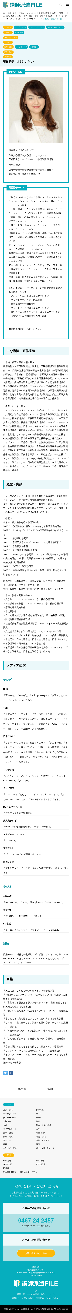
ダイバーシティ (10, 1117)
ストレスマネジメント (55, 27)
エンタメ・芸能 (10, 1148)
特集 (43, 1294)
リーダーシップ (20, 27)
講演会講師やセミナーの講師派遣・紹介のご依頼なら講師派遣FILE (29, 1309)
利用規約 (40, 1298)
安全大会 (8, 57)
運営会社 (16, 1298)
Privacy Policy (52, 1298)
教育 (8, 32)
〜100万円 (7, 1164)
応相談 (6, 1168)
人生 (8, 42)
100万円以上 (41, 1164)
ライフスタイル (10, 1129)
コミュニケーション (37, 27)
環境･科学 (40, 1133)
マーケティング (10, 1114)
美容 (5, 1144)
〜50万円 (40, 1161)
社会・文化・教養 (10, 38)
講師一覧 (21, 1294)
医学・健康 (8, 47)
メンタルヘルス (21, 47)
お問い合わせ (28, 1298)
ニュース (51, 1294)
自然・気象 (8, 1137)
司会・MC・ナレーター (46, 1148)
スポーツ (7, 1125)
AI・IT (38, 1114)
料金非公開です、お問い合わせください (20, 1172)
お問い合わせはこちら (36, 1253)
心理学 (34, 47)
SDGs (38, 1117)
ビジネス (8, 27)
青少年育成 (19, 32)
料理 (38, 1144)
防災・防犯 (8, 52)
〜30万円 (7, 1161)
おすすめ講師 (33, 1294)
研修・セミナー (42, 1140)
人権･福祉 (7, 1121)
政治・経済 (8, 1110)
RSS (36, 1291)
